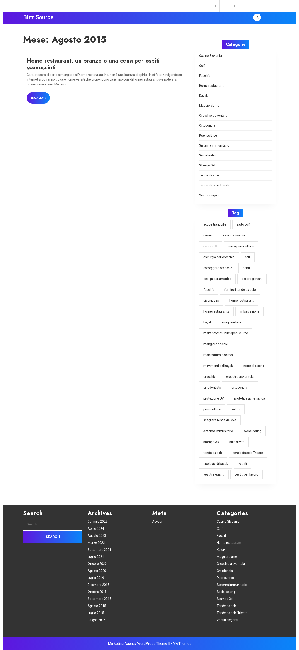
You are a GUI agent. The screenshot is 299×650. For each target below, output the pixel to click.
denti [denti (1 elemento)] (246, 267)
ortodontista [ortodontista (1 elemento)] (212, 386)
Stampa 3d (207, 166)
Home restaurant (212, 87)
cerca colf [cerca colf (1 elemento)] (211, 246)
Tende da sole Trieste (215, 186)
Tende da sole (209, 176)
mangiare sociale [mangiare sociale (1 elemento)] (216, 342)
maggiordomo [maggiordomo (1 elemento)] (232, 321)
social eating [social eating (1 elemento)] (252, 428)
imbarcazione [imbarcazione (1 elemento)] (249, 310)
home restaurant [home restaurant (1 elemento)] (241, 300)
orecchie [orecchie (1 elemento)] (210, 375)
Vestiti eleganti (210, 196)
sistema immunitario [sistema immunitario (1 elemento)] (218, 428)
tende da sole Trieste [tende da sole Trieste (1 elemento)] (248, 450)
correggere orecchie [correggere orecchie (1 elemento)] (218, 267)
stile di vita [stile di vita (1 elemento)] (236, 439)
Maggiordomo (209, 107)
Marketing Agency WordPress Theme (137, 643)
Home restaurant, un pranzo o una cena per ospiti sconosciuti (93, 64)
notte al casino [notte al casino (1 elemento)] (253, 364)
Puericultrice (208, 137)
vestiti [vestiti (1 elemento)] (242, 461)
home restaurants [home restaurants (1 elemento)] (216, 310)
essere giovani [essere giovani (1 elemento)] (252, 278)
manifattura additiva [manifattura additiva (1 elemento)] (218, 353)
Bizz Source (38, 17)
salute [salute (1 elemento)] (235, 407)
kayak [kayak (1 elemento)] (208, 321)
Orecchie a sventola (213, 117)
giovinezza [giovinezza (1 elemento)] (211, 300)
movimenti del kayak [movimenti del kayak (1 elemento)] (218, 364)
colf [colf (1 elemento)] (247, 257)
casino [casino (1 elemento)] (208, 235)
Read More (41, 99)
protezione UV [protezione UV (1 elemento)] (214, 396)
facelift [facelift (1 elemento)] (209, 289)
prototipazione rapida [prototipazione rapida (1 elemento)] (249, 396)
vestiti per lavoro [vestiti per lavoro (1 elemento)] (246, 471)
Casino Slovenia (211, 58)
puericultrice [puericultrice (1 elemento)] (212, 407)
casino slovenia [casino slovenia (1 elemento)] (234, 235)
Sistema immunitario (214, 146)
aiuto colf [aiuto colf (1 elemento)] (243, 224)
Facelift (205, 77)
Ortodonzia (207, 127)
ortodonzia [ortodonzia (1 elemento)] (239, 386)
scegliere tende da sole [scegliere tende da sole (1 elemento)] (220, 418)
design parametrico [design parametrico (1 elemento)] (217, 278)
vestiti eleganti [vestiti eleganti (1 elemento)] (214, 471)
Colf (202, 68)
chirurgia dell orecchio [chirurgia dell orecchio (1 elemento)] (219, 257)
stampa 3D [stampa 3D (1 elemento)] (211, 439)
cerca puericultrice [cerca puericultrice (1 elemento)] (241, 246)
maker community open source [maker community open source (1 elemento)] (226, 332)
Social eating (209, 156)
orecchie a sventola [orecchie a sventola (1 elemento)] (240, 375)
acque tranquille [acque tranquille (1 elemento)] (215, 224)
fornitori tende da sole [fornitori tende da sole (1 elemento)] (240, 289)
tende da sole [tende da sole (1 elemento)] (213, 450)
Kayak (204, 97)
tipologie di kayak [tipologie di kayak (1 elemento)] (216, 461)
